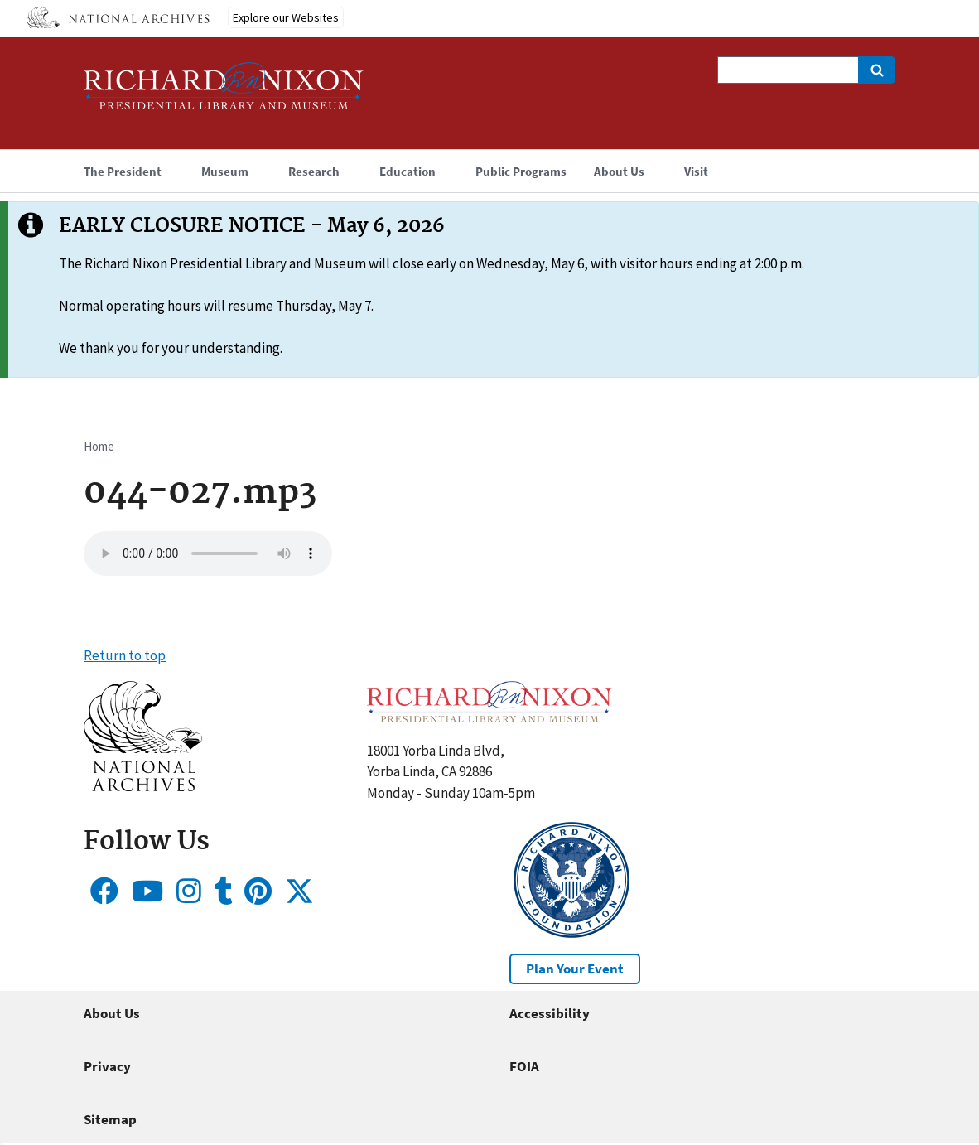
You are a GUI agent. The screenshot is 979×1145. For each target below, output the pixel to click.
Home (99, 446)
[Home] (224, 93)
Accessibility (549, 1013)
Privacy (107, 1066)
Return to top (125, 655)
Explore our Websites (286, 17)
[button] (143, 786)
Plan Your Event (575, 968)
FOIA (524, 1066)
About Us (112, 1013)
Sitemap (110, 1119)
